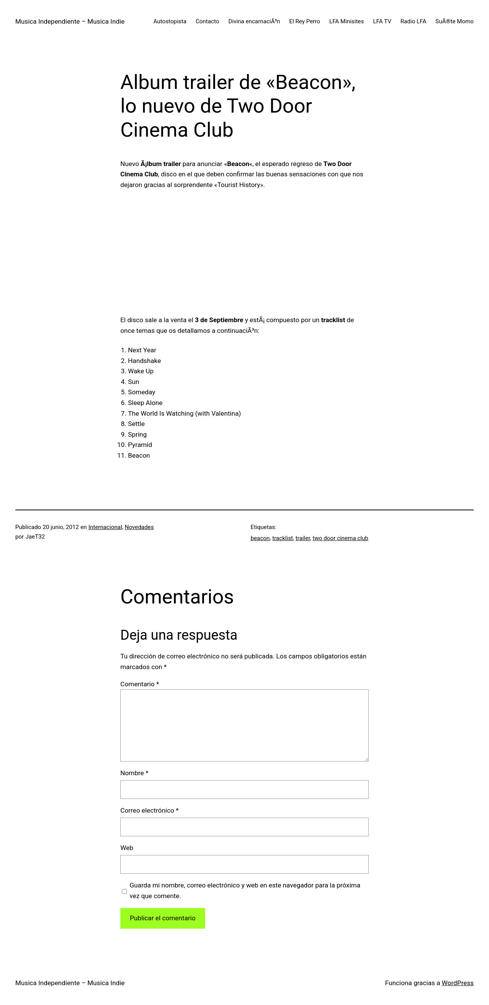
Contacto (207, 21)
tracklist (282, 538)
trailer (303, 538)
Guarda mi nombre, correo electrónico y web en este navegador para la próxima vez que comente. (245, 890)
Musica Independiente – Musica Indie (70, 21)
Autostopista (170, 21)
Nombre (134, 773)
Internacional (105, 527)
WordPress (458, 983)
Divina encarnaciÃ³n (254, 21)
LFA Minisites (346, 21)
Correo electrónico (149, 810)
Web (126, 848)
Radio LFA (413, 21)
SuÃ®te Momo (455, 21)
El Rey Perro (304, 21)
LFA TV (382, 21)
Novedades (139, 527)
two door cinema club (340, 538)
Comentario (139, 684)
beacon (260, 538)
